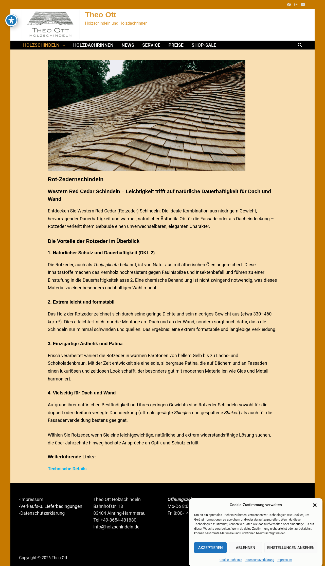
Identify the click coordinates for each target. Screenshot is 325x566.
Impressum (31, 499)
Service (151, 45)
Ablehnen (245, 554)
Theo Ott (100, 14)
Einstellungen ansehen (291, 554)
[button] (314, 511)
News (127, 45)
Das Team (252, 500)
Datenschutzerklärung (42, 513)
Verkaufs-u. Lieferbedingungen (51, 506)
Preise (175, 45)
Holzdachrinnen (93, 45)
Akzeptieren (210, 554)
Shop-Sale (204, 45)
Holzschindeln (41, 45)
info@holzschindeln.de (116, 526)
